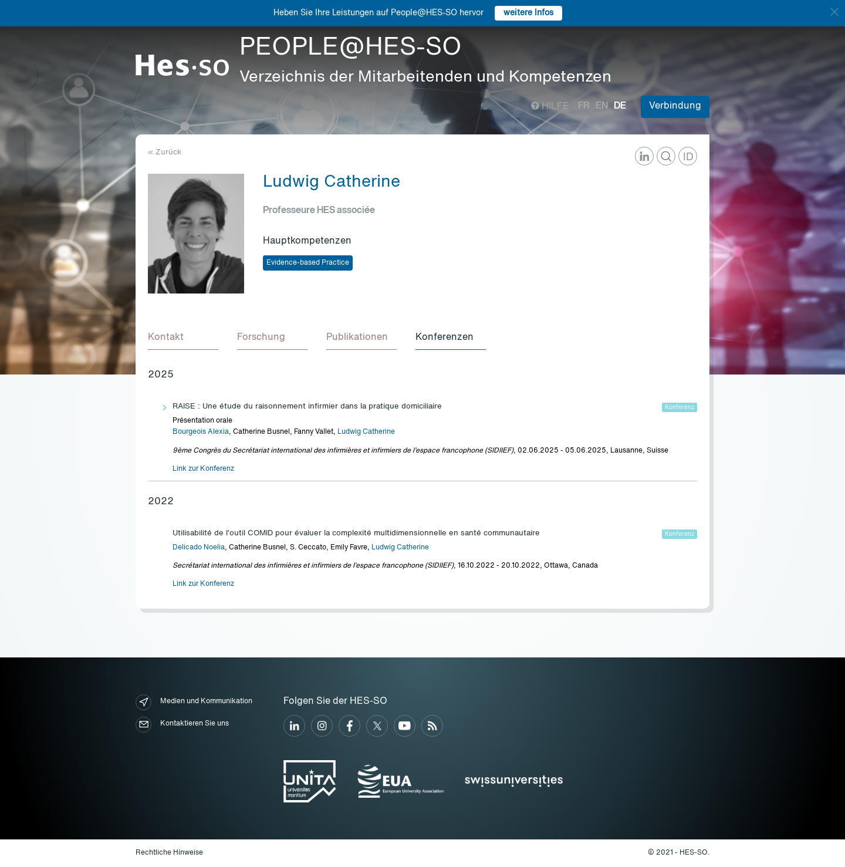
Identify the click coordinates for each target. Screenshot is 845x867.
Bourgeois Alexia (201, 432)
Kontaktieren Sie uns (182, 725)
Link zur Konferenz (203, 469)
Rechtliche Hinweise (169, 852)
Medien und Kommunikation (194, 702)
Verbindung (675, 106)
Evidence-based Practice (307, 262)
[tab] (183, 338)
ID (688, 157)
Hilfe (550, 107)
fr (584, 106)
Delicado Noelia (199, 547)
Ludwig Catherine (366, 432)
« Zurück (164, 152)
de (620, 106)
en (602, 106)
